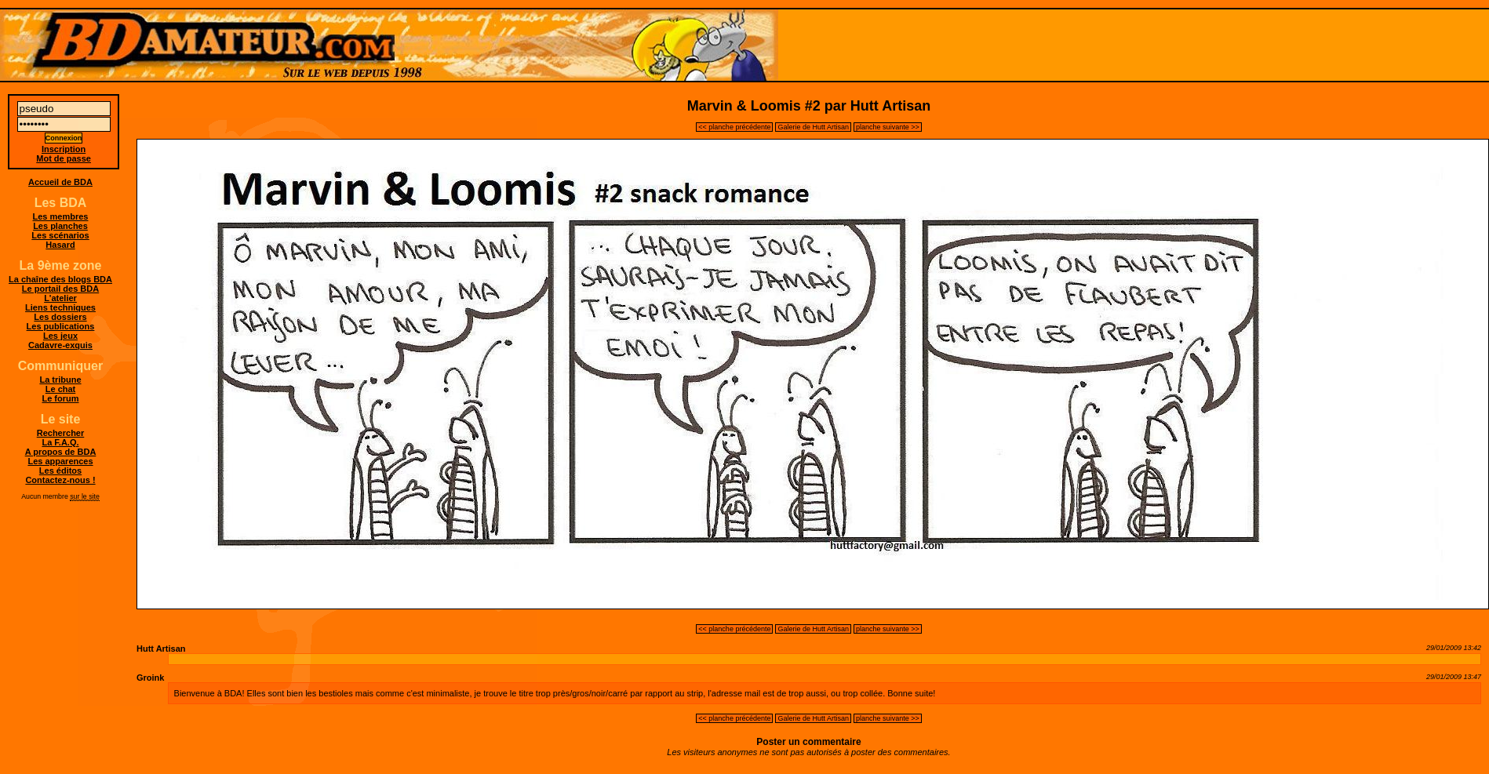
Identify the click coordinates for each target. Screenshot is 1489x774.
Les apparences (60, 461)
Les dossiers (60, 317)
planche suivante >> (887, 127)
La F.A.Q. (60, 442)
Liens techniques (60, 307)
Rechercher (61, 433)
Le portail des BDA (60, 288)
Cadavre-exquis (60, 345)
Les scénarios (60, 235)
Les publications (61, 326)
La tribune (60, 379)
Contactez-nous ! (60, 480)
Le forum (60, 398)
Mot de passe (63, 158)
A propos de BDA (60, 451)
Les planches (60, 226)
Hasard (60, 244)
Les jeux (60, 335)
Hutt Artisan (161, 648)
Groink (150, 677)
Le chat (61, 389)
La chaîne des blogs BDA (60, 279)
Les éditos (60, 470)
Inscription (64, 149)
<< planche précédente (734, 127)
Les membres (61, 216)
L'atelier (60, 298)
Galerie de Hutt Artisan (813, 127)
